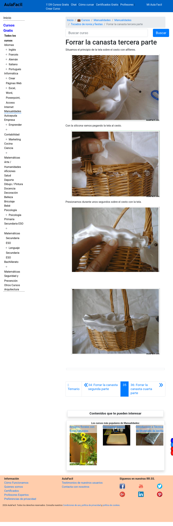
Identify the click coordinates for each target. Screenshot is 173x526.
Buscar (161, 33)
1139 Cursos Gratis (58, 4)
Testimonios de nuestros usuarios (82, 482)
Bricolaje (9, 201)
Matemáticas (12, 157)
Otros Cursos (12, 285)
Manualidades (12, 111)
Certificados (11, 490)
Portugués (15, 69)
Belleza (8, 197)
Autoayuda (10, 115)
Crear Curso (53, 8)
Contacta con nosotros (75, 486)
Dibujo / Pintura (13, 184)
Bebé (7, 205)
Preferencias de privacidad (20, 499)
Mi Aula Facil (154, 4)
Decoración (11, 192)
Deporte (9, 180)
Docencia (9, 188)
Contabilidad (11, 134)
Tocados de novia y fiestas (87, 24)
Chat (74, 4)
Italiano (13, 64)
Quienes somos (13, 486)
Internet (9, 107)
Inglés (12, 49)
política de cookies (111, 505)
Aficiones (9, 171)
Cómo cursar (86, 4)
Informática (11, 73)
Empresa (9, 119)
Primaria (9, 219)
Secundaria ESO (13, 223)
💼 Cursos (83, 20)
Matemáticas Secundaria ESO (12, 238)
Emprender (15, 124)
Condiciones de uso (72, 505)
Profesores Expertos (16, 494)
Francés (13, 54)
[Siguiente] (146, 389)
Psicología (10, 210)
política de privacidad (91, 505)
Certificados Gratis (107, 4)
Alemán (13, 59)
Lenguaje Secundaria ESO (13, 252)
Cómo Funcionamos (16, 482)
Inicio (7, 18)
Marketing (15, 139)
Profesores (126, 4)
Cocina (8, 143)
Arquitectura (11, 289)
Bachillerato (11, 262)
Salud (7, 175)
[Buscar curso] (107, 33)
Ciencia (8, 148)
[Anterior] (101, 389)
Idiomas (9, 45)
